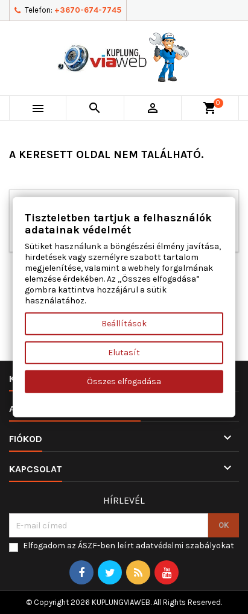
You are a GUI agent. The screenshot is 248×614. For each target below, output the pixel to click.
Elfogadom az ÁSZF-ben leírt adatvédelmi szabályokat (128, 545)
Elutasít (124, 352)
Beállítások (124, 323)
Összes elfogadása (124, 381)
